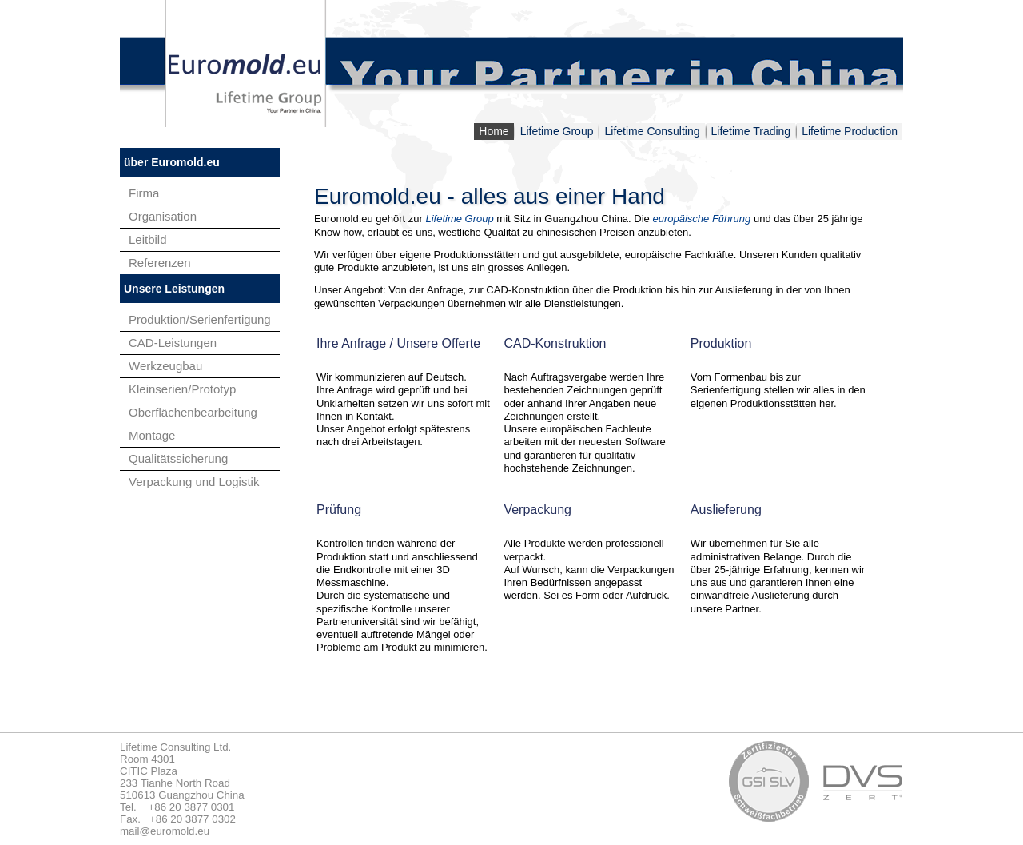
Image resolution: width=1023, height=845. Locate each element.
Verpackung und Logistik (194, 481)
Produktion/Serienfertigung (200, 319)
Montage (152, 435)
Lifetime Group (557, 131)
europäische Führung (701, 219)
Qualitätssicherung (178, 458)
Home (493, 131)
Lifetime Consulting (651, 131)
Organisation (163, 216)
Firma (144, 193)
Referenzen (160, 262)
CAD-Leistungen (173, 342)
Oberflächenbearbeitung (193, 412)
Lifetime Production (850, 131)
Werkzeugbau (165, 366)
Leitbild (148, 239)
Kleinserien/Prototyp (182, 389)
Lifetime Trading (751, 131)
